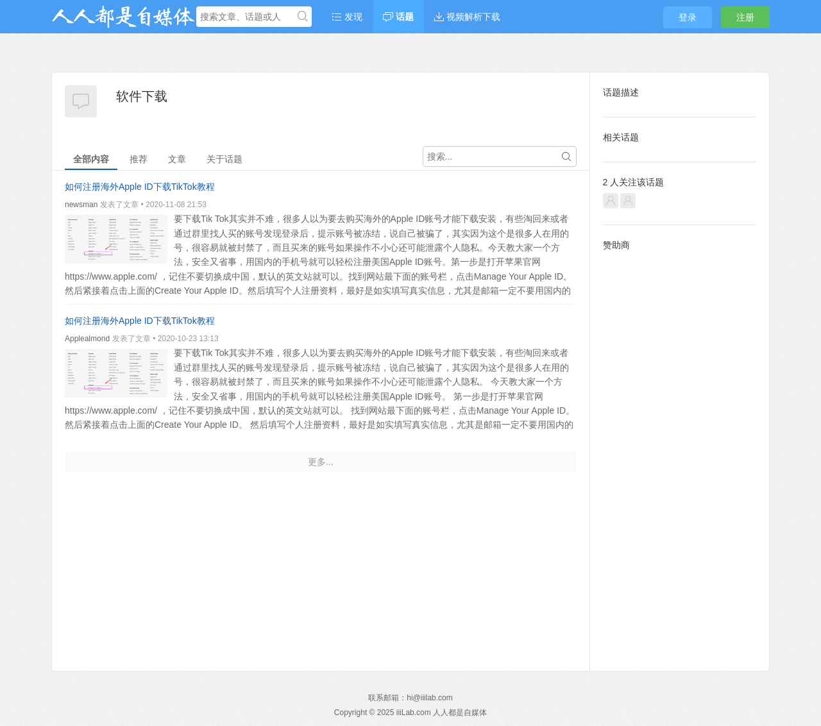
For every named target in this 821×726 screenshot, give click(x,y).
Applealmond (87, 338)
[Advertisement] (679, 450)
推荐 (139, 159)
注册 (745, 17)
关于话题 (224, 159)
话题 (398, 17)
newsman (81, 204)
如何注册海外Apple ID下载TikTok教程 (140, 187)
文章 (177, 159)
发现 (347, 17)
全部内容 (91, 159)
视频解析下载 (467, 17)
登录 (688, 17)
